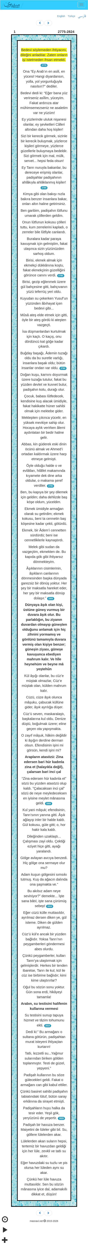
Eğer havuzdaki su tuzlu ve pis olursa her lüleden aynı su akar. (44, 1168)
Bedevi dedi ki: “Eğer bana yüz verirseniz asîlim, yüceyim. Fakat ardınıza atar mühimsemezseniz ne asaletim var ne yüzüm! (44, 103)
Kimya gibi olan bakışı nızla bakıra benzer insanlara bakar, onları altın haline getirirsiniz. (44, 199)
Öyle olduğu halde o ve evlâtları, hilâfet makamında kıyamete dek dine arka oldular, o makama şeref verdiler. (44, 475)
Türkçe (71, 16)
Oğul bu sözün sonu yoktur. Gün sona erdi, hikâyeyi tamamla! (44, 992)
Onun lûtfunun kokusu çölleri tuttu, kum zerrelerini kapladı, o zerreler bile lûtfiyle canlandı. (44, 227)
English (61, 16)
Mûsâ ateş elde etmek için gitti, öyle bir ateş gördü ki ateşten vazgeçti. (44, 320)
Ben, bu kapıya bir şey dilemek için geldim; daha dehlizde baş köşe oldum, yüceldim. (44, 497)
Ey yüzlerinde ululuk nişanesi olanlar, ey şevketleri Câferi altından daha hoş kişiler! (44, 124)
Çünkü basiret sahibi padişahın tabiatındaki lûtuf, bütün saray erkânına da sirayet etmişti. (44, 1096)
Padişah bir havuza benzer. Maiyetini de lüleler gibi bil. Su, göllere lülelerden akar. (44, 1129)
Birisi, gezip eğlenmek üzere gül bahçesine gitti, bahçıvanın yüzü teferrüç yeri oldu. (44, 287)
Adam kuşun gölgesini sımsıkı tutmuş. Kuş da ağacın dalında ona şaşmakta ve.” (44, 879)
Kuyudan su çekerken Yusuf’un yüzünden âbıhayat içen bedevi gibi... (44, 303)
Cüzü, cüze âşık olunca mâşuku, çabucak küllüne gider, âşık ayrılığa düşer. (44, 702)
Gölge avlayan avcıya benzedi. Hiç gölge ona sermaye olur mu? (44, 863)
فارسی (82, 16)
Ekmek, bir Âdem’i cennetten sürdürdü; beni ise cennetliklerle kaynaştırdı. (44, 535)
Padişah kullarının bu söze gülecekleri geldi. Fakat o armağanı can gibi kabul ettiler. (43, 1080)
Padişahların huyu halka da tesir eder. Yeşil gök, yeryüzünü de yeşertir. (44, 1113)
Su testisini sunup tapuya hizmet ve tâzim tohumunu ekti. (44, 1020)
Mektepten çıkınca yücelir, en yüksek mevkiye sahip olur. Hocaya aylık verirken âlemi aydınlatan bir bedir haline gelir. (44, 427)
